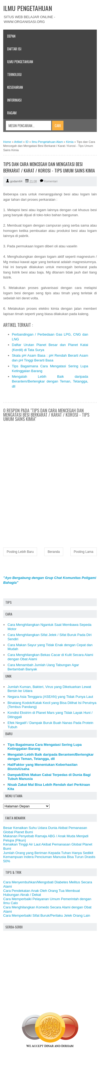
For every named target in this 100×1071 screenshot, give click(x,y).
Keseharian (15, 87)
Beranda (54, 552)
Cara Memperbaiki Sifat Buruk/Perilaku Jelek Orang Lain (46, 915)
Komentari (51, 181)
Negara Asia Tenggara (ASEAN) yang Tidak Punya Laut (50, 697)
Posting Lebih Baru (20, 552)
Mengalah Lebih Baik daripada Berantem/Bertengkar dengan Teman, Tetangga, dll (50, 381)
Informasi (14, 100)
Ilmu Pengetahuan (20, 61)
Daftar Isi (14, 48)
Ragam (12, 112)
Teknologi (14, 74)
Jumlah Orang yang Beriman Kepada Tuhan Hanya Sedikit (48, 853)
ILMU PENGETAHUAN (27, 8)
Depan (11, 36)
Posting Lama (83, 552)
